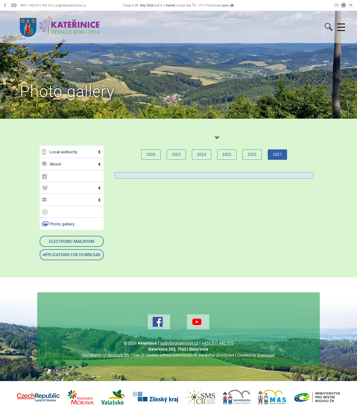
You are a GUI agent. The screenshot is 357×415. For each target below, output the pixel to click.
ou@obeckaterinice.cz (179, 343)
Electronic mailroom (71, 241)
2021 (277, 154)
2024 (201, 154)
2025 (176, 154)
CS (336, 5)
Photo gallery (58, 224)
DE (350, 5)
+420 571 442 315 (218, 343)
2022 (252, 154)
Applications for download (72, 254)
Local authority (59, 152)
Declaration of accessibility (106, 355)
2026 (151, 154)
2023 (226, 154)
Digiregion (266, 355)
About (51, 164)
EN (343, 5)
